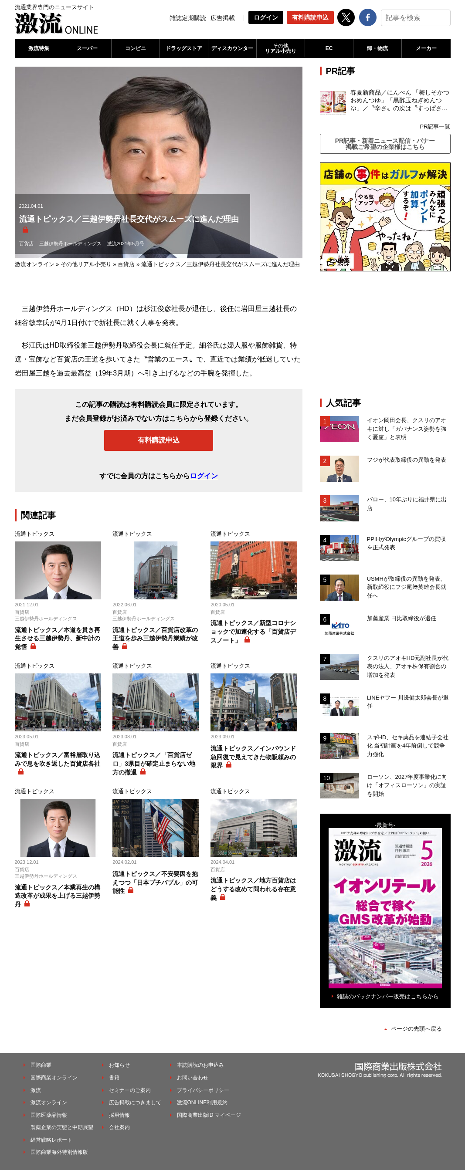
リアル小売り (281, 48)
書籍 (114, 1077)
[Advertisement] (385, 334)
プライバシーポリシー (203, 1090)
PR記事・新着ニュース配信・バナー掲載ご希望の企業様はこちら (385, 143)
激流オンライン (34, 264)
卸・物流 (377, 48)
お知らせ (119, 1065)
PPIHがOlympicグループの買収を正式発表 (406, 543)
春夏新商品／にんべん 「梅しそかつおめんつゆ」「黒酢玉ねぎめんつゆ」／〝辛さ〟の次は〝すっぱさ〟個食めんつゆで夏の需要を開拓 (400, 100)
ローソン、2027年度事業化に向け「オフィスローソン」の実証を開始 (407, 785)
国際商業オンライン (54, 1077)
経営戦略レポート (51, 1140)
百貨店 (26, 243)
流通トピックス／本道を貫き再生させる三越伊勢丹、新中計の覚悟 (57, 638)
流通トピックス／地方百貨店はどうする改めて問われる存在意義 (253, 889)
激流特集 (38, 48)
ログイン (266, 17)
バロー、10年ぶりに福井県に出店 (407, 503)
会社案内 (119, 1127)
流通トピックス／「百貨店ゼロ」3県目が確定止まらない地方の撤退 (153, 763)
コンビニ (135, 48)
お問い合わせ (192, 1077)
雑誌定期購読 (188, 17)
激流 (36, 1090)
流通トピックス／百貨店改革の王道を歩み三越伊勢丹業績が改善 (155, 638)
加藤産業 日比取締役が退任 (404, 618)
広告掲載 (222, 17)
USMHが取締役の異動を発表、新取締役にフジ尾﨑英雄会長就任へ (406, 587)
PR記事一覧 (435, 126)
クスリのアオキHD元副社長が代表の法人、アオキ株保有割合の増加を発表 (408, 666)
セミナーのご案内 (130, 1090)
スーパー (87, 48)
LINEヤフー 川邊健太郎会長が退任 (408, 702)
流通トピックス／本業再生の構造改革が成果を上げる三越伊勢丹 (57, 896)
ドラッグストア (184, 48)
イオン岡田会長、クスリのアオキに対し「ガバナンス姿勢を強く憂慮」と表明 (406, 428)
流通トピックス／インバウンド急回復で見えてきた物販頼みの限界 (253, 757)
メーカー (426, 48)
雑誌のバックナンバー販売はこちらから (388, 996)
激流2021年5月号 (126, 243)
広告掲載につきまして (135, 1102)
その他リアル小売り (86, 264)
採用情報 (119, 1115)
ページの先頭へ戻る (416, 1028)
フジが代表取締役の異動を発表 (406, 460)
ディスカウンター (232, 48)
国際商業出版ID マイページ (209, 1115)
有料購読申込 (310, 17)
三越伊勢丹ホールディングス (70, 243)
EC (329, 48)
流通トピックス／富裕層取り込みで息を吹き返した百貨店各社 (57, 759)
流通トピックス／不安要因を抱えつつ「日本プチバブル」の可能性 (155, 882)
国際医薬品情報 (49, 1115)
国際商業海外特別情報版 (59, 1152)
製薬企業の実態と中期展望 (62, 1127)
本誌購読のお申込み (200, 1065)
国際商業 (41, 1065)
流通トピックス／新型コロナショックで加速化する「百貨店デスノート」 (253, 631)
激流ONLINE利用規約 (202, 1102)
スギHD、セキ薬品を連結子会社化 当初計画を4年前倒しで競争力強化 (408, 745)
